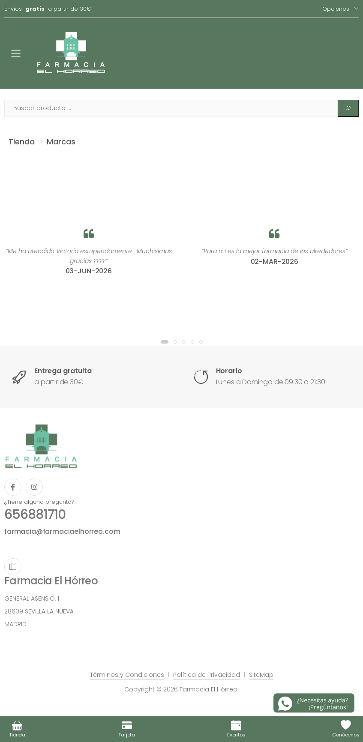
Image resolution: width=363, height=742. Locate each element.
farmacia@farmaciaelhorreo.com (62, 531)
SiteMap (261, 674)
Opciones (335, 9)
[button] (164, 342)
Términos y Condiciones (127, 674)
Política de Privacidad (206, 674)
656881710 (35, 515)
